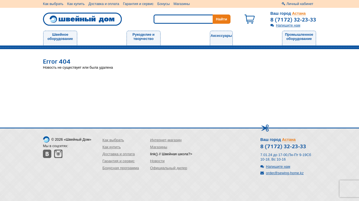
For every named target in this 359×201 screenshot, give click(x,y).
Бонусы (163, 4)
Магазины (182, 4)
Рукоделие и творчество (143, 36)
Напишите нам (288, 25)
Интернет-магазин (166, 140)
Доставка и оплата (103, 4)
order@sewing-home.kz (285, 173)
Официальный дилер (168, 168)
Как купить (75, 4)
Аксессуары (221, 36)
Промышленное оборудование (299, 36)
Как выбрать (53, 4)
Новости (157, 161)
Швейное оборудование (60, 36)
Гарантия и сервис (138, 4)
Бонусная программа (121, 168)
